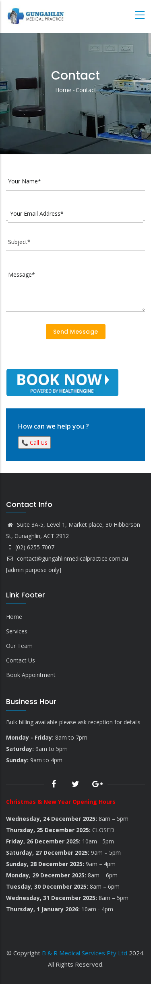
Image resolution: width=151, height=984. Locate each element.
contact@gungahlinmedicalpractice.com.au (67, 558)
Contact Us (20, 660)
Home (63, 90)
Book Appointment (31, 675)
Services (16, 631)
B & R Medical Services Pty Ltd (84, 953)
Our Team (19, 646)
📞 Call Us (34, 442)
